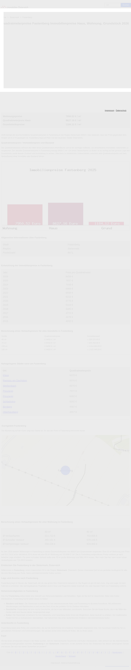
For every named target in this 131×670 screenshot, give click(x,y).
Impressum (109, 110)
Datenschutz (121, 110)
